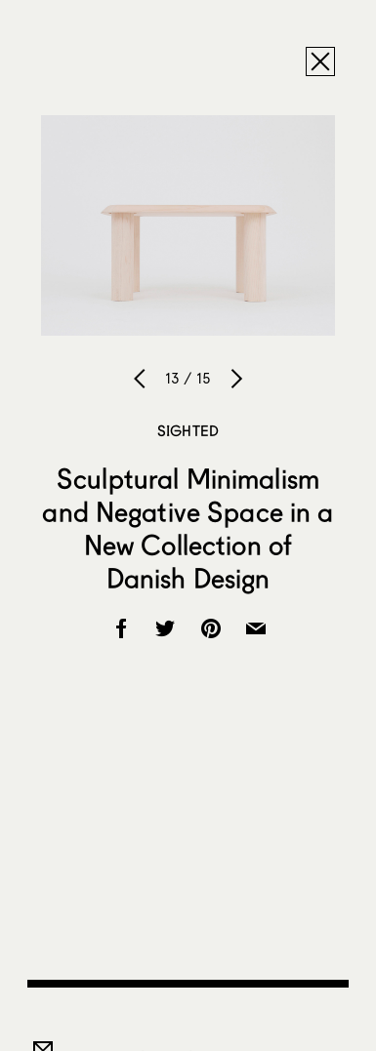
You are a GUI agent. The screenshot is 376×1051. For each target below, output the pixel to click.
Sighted (188, 430)
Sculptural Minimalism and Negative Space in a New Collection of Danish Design (187, 528)
